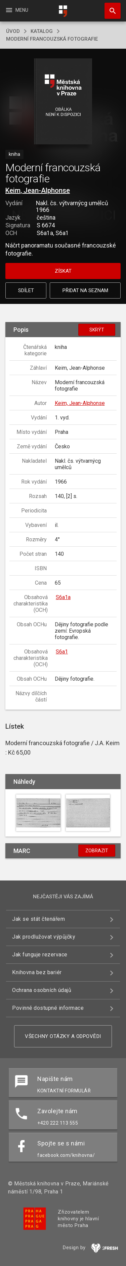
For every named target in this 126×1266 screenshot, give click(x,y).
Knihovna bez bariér (37, 972)
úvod (13, 31)
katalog (42, 31)
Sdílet (26, 290)
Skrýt (96, 329)
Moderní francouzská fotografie (52, 39)
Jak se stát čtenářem (38, 919)
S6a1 (62, 651)
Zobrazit (96, 850)
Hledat (110, 7)
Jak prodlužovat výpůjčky (43, 937)
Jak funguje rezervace (40, 954)
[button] (63, 102)
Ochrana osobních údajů (41, 990)
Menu (16, 10)
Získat (63, 271)
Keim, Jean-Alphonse (37, 190)
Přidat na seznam (85, 290)
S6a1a (63, 597)
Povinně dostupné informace (48, 1008)
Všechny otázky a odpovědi (63, 1036)
